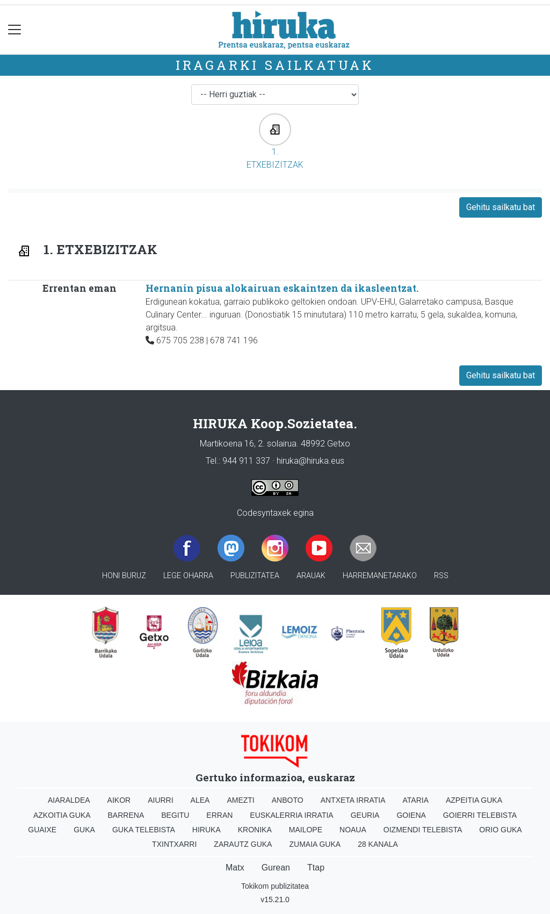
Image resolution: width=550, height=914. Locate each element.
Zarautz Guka (243, 844)
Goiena (410, 815)
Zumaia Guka (315, 844)
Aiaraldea (69, 800)
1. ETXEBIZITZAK (275, 141)
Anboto (287, 800)
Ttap (315, 867)
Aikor (119, 800)
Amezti (240, 800)
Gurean (276, 867)
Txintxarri (174, 844)
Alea (200, 800)
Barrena (126, 815)
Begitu (175, 815)
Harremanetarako (380, 575)
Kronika (255, 829)
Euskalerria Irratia (291, 815)
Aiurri (160, 800)
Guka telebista (143, 829)
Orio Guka (500, 829)
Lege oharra (188, 575)
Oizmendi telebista (422, 829)
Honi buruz (124, 575)
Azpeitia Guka (474, 800)
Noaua (352, 829)
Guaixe (42, 829)
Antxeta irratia (353, 800)
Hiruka (206, 829)
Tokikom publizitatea (275, 886)
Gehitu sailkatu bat (500, 207)
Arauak (310, 575)
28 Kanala (378, 844)
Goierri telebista (480, 815)
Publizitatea (254, 575)
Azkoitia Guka (62, 815)
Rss (441, 575)
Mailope (305, 829)
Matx (235, 867)
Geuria (365, 815)
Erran (219, 815)
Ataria (415, 800)
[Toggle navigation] (14, 29)
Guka (84, 829)
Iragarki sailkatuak (275, 65)
